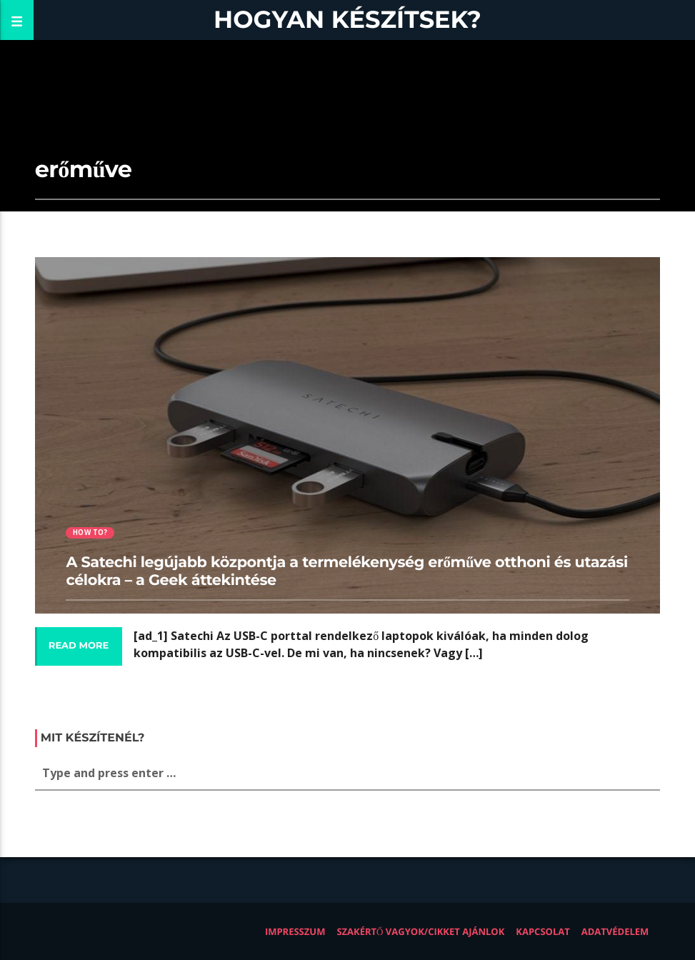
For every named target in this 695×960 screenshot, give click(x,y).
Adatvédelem (615, 931)
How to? (90, 532)
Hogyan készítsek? (347, 19)
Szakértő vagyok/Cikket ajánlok (420, 931)
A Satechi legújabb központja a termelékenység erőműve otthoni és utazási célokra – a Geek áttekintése (346, 571)
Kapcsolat (542, 931)
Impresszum (295, 931)
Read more (79, 645)
